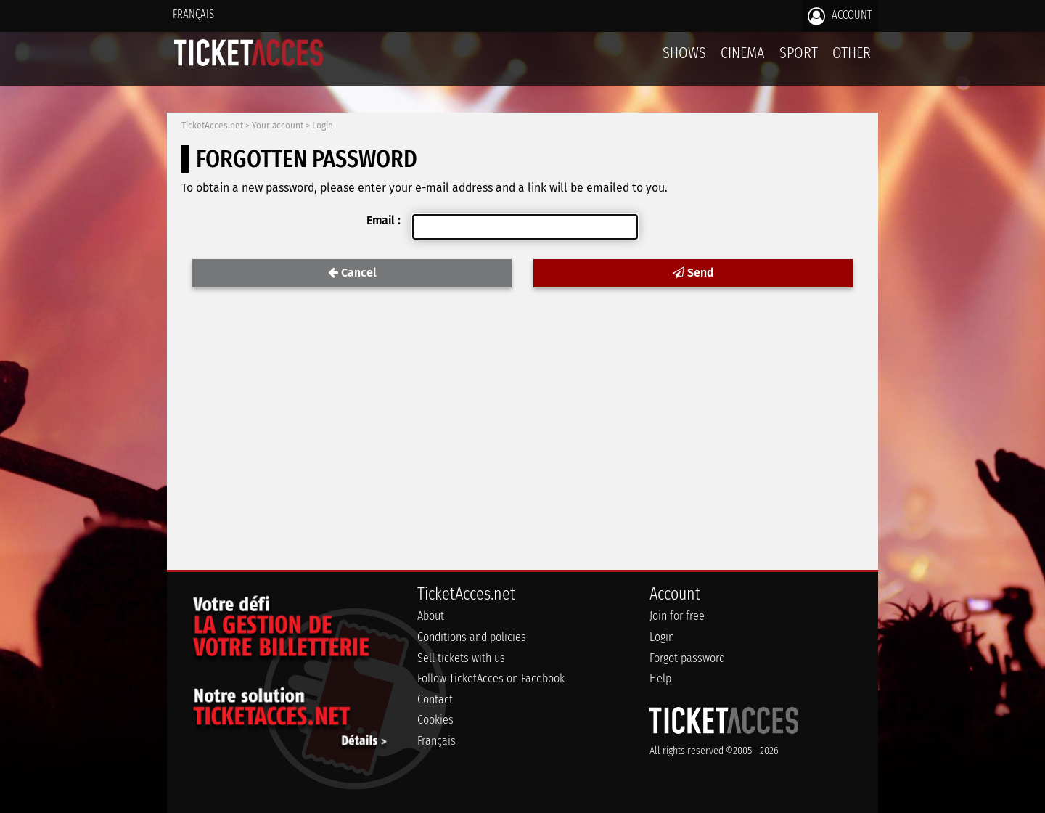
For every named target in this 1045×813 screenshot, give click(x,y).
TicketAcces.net (212, 125)
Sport (798, 52)
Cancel (352, 272)
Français (193, 14)
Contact (435, 699)
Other (851, 52)
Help (660, 678)
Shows (684, 52)
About (430, 616)
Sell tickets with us (461, 658)
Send (693, 272)
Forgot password (687, 658)
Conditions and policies (471, 637)
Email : (383, 220)
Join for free (677, 616)
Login (322, 125)
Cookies (435, 720)
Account (840, 16)
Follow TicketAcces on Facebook (491, 678)
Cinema (743, 52)
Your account (277, 125)
